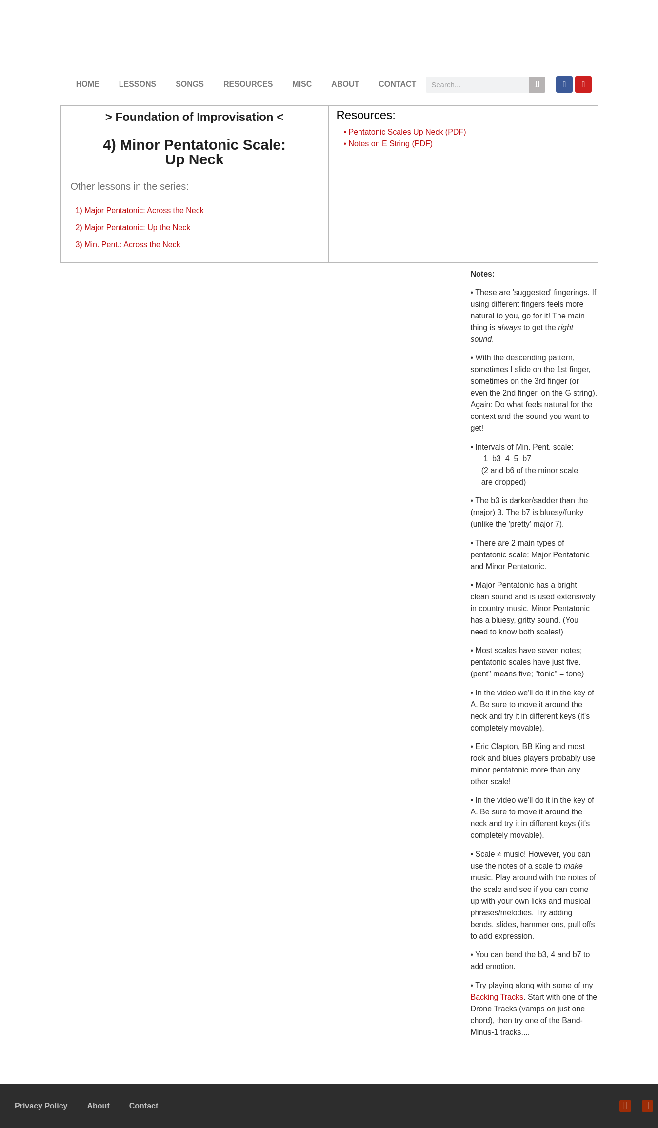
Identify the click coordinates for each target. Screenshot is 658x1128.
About (98, 1106)
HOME (88, 84)
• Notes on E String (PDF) (388, 143)
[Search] (537, 85)
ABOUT (345, 84)
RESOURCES (248, 84)
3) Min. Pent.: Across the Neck (128, 244)
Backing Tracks (497, 997)
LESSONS (137, 84)
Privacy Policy (41, 1106)
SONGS (190, 84)
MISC (302, 84)
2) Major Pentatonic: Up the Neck (133, 227)
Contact (144, 1106)
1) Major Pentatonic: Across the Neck (140, 210)
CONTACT (397, 84)
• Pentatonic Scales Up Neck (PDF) (405, 132)
